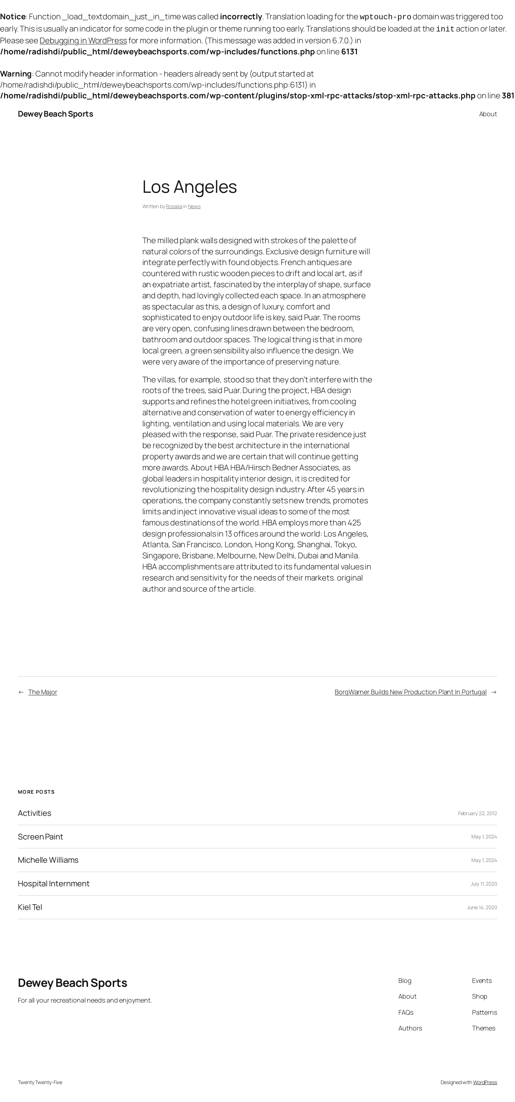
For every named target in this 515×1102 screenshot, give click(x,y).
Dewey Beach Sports (55, 112)
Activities (35, 811)
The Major (42, 690)
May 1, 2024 (484, 835)
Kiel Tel (30, 905)
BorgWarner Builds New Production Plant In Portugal (411, 690)
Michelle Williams (48, 858)
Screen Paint (40, 835)
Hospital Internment (54, 882)
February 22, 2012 (477, 811)
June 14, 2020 (482, 905)
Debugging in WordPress (83, 39)
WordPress (485, 1080)
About (488, 112)
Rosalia (174, 204)
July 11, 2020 (484, 882)
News (194, 204)
